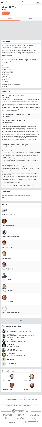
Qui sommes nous (5, 404)
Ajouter (6, 13)
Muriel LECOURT (11, 330)
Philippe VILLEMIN (7, 291)
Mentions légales (19, 405)
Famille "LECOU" (11, 364)
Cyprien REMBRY (7, 258)
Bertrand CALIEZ (8, 389)
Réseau (31, 18)
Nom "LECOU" (11, 359)
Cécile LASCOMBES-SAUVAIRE (11, 236)
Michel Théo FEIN (7, 269)
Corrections (34, 405)
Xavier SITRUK (7, 380)
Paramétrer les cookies (10, 405)
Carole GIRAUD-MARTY (9, 225)
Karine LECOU (10, 344)
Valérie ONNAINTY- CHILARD (11, 313)
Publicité (17, 404)
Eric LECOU (10, 340)
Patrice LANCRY (7, 280)
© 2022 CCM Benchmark (21, 407)
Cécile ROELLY (27, 389)
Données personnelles (35, 404)
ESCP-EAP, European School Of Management (16, 195)
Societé (27, 404)
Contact (12, 404)
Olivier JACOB (27, 381)
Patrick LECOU (11, 349)
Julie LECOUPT (11, 354)
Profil (10, 18)
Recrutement (22, 404)
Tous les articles (27, 405)
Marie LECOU (10, 334)
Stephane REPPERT (8, 302)
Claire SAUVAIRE (7, 247)
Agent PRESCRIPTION (8, 214)
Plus (21, 320)
